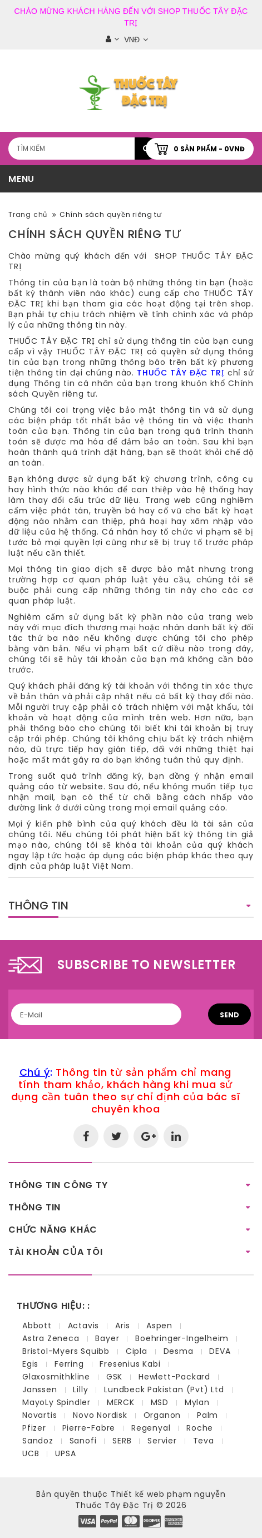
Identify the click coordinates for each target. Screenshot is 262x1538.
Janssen (39, 1389)
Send (229, 1015)
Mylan (197, 1402)
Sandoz (37, 1440)
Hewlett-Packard (174, 1376)
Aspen (159, 1325)
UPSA (65, 1453)
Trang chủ (27, 214)
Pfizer (34, 1427)
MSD (160, 1402)
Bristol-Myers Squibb (66, 1351)
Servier (162, 1440)
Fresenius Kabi (130, 1363)
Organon (162, 1415)
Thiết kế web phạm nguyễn (168, 1494)
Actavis (84, 1325)
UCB (30, 1453)
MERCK (121, 1402)
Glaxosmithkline (56, 1376)
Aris (122, 1325)
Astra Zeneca (51, 1338)
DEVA (219, 1351)
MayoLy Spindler (56, 1402)
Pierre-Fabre (89, 1427)
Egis (30, 1363)
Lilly (80, 1389)
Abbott (37, 1325)
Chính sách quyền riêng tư (111, 214)
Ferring (69, 1363)
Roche (199, 1427)
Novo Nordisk (100, 1415)
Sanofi (83, 1440)
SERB (121, 1440)
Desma (179, 1351)
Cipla (136, 1351)
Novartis (39, 1415)
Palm (207, 1415)
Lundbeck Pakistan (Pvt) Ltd (164, 1389)
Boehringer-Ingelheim (182, 1338)
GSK (114, 1376)
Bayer (107, 1338)
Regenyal (150, 1427)
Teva (203, 1440)
